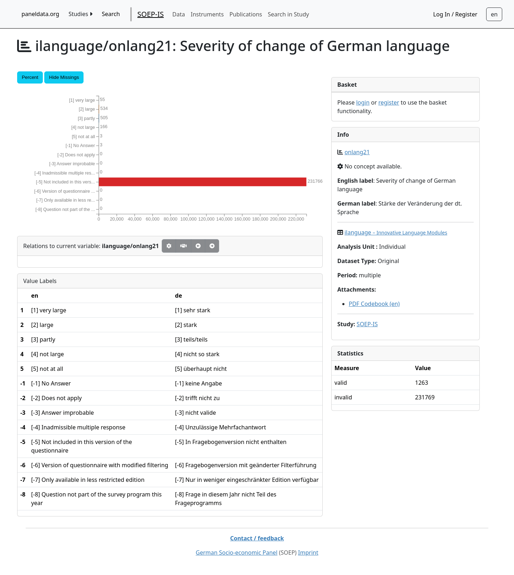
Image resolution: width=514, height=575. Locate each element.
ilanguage (395, 232)
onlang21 (357, 152)
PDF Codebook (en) (374, 304)
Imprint (308, 552)
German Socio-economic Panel (236, 552)
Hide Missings (64, 77)
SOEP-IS (150, 14)
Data (178, 14)
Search (111, 14)
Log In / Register (455, 14)
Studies (80, 14)
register (388, 102)
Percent (30, 77)
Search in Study (288, 14)
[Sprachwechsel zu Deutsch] (494, 14)
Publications (246, 14)
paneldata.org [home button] (40, 14)
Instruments (207, 14)
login (363, 102)
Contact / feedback (257, 538)
